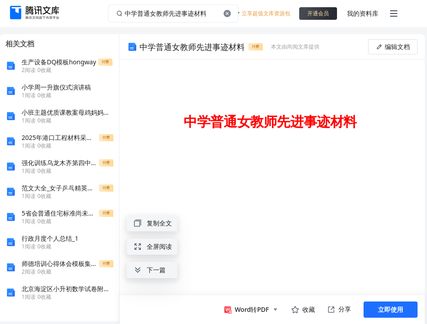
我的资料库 (362, 13)
